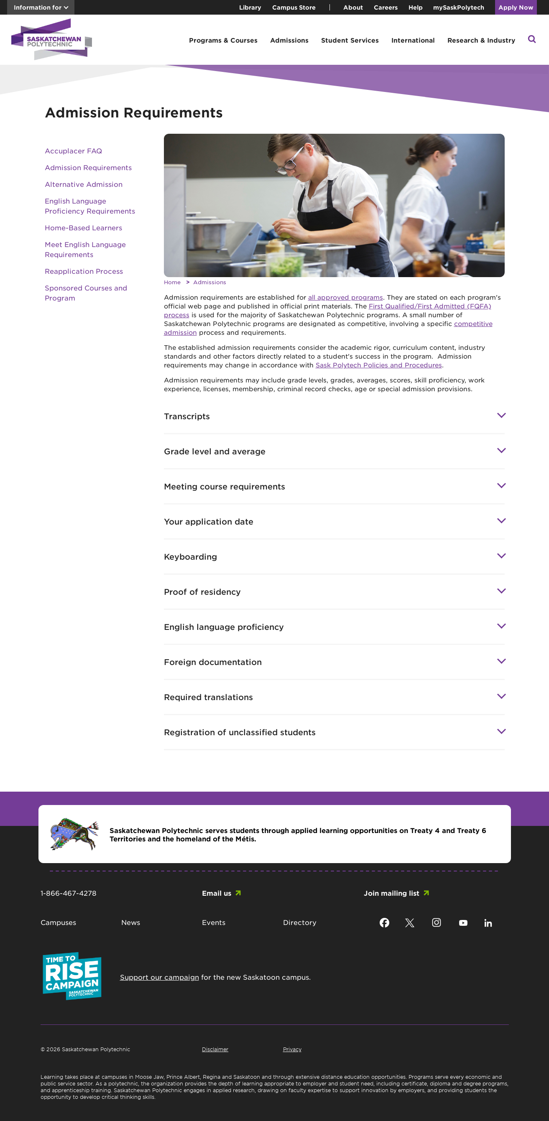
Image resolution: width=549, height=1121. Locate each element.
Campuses (58, 922)
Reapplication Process (84, 271)
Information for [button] (37, 7)
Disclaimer (215, 1049)
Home (172, 281)
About (353, 7)
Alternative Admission (84, 184)
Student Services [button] (350, 40)
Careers (386, 7)
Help (416, 7)
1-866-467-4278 (69, 893)
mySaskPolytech (458, 7)
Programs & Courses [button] (223, 40)
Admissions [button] (289, 40)
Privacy (292, 1049)
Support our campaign (159, 977)
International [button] (413, 40)
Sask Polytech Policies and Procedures (379, 365)
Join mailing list (391, 893)
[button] (531, 40)
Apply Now (516, 7)
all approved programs (345, 297)
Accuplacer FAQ (73, 150)
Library (250, 7)
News (130, 922)
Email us (216, 893)
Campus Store (294, 7)
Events (213, 922)
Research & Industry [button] (481, 40)
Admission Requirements (88, 167)
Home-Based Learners (83, 227)
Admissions (209, 281)
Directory (300, 922)
